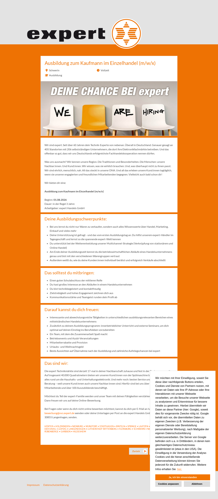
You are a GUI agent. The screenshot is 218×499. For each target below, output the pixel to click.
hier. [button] (179, 469)
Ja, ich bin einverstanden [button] (183, 477)
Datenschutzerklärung (56, 484)
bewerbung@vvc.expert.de (59, 413)
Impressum (33, 484)
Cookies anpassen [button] (168, 484)
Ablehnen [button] (197, 484)
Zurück (136, 451)
